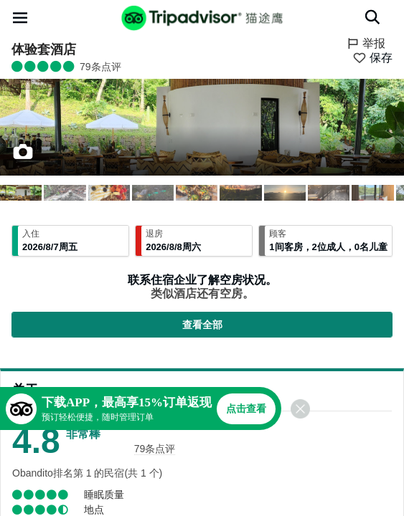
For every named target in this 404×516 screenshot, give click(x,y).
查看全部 (202, 324)
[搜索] (372, 17)
